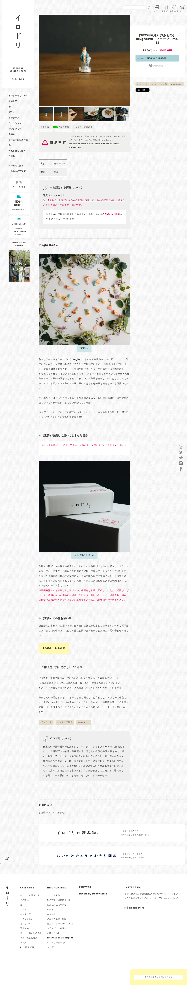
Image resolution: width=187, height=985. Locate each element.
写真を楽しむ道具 (17, 151)
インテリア (14, 118)
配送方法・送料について (59, 900)
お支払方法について (56, 905)
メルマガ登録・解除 (56, 919)
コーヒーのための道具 (31, 933)
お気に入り (157, 66)
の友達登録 (61, 127)
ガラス (12, 112)
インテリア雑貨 (159, 84)
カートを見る (53, 895)
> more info (75, 148)
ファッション (15, 123)
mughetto (176, 84)
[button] (61, 60)
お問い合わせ (53, 933)
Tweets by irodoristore (93, 894)
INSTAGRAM (133, 887)
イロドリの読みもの (56, 943)
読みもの (165, 11)
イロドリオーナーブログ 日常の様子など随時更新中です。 (135, 856)
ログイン (157, 11)
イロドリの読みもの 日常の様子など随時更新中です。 (135, 833)
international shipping (60, 938)
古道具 (12, 156)
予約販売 (13, 101)
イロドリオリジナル (18, 96)
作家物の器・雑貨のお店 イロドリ (18, 33)
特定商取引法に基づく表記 (60, 924)
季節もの (13, 134)
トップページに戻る (82, 127)
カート (182, 11)
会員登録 (44, 127)
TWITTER (85, 887)
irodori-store (136, 908)
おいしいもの (15, 129)
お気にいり (174, 11)
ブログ (50, 947)
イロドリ (7, 896)
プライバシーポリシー (57, 928)
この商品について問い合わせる (159, 977)
